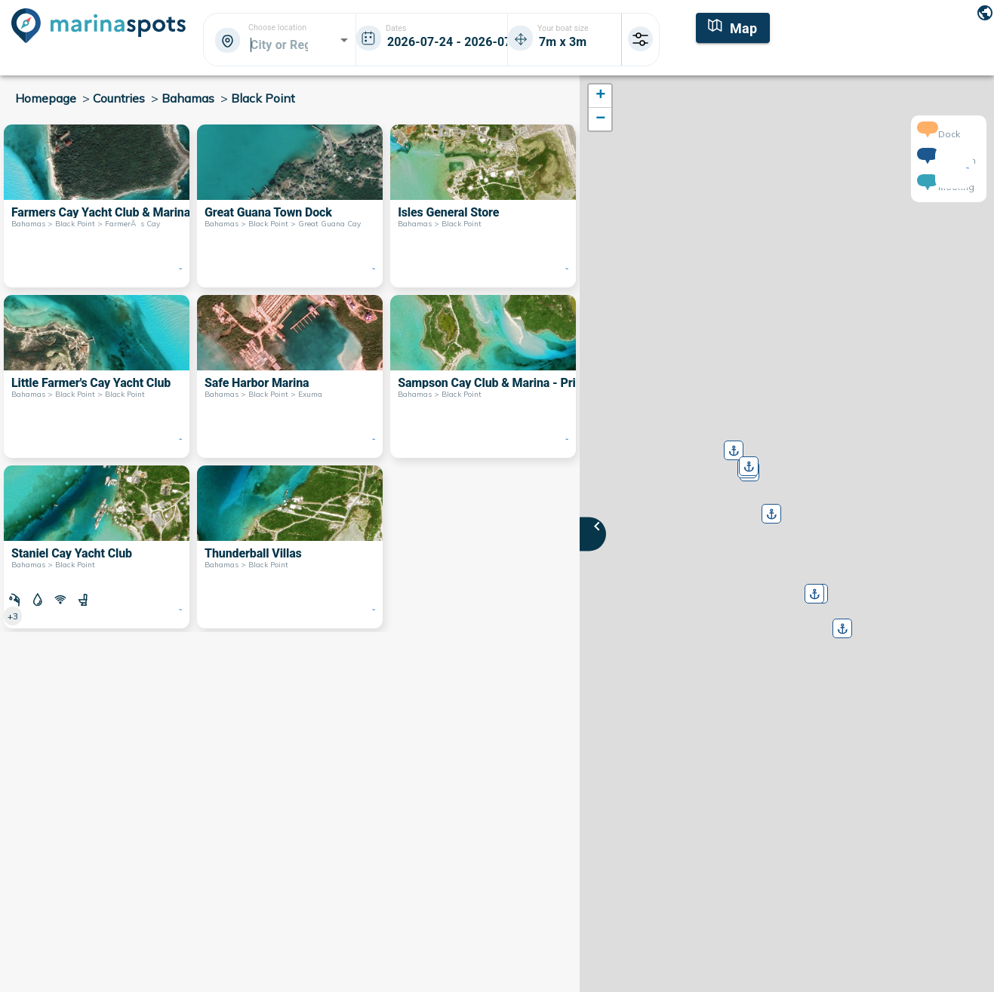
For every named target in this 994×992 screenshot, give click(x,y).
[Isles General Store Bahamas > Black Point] (483, 205)
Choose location (277, 28)
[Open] (344, 40)
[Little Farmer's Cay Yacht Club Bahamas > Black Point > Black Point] (96, 376)
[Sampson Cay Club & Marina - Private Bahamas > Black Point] (483, 376)
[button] (769, 508)
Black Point (263, 98)
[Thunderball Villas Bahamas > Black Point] (290, 546)
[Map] (733, 26)
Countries (119, 98)
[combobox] (278, 44)
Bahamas (188, 98)
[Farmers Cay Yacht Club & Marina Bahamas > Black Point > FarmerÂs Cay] (96, 205)
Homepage (45, 98)
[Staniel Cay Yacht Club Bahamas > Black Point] (96, 546)
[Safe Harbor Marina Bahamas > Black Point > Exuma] (290, 376)
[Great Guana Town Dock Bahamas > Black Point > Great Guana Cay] (290, 205)
